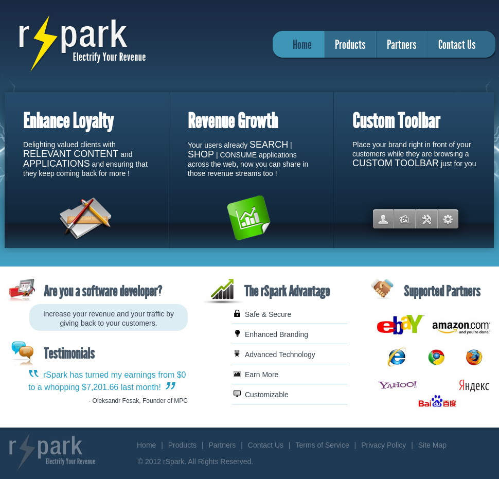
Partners (401, 45)
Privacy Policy (383, 445)
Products (350, 45)
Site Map (432, 445)
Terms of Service (322, 445)
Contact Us (456, 45)
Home (302, 45)
